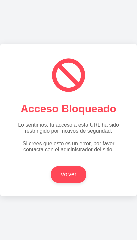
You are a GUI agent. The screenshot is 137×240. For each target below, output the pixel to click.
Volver (69, 174)
